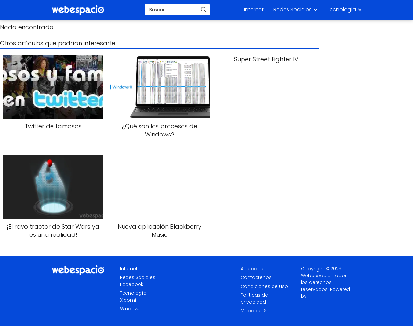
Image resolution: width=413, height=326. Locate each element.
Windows (130, 308)
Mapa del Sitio (257, 310)
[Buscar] (203, 9)
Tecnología (341, 9)
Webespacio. (316, 275)
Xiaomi (128, 300)
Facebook (131, 284)
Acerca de (253, 268)
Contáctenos (256, 277)
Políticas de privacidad (254, 298)
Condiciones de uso (264, 286)
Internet (254, 9)
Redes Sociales (292, 9)
